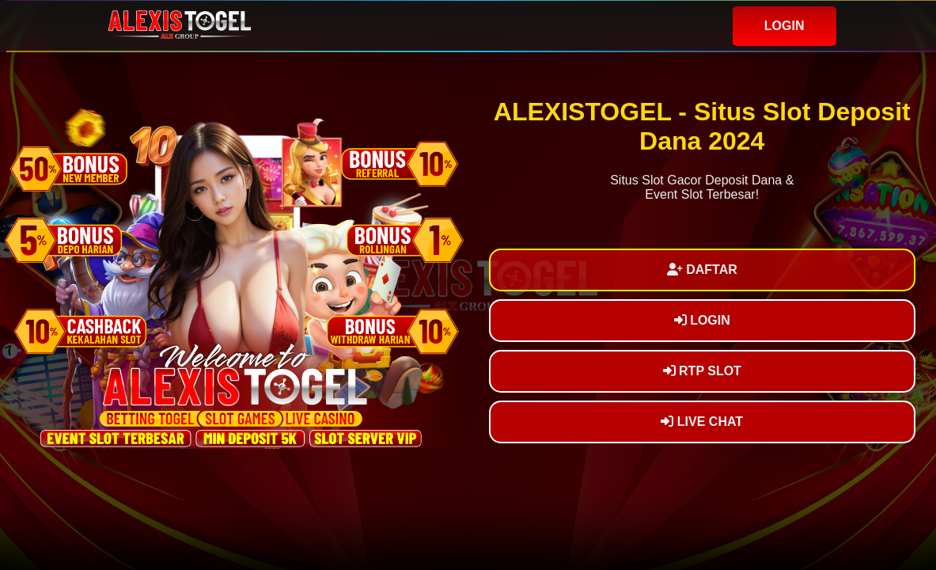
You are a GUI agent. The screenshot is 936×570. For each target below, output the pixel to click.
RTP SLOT (702, 371)
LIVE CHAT (702, 421)
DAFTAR (702, 269)
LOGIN (784, 25)
